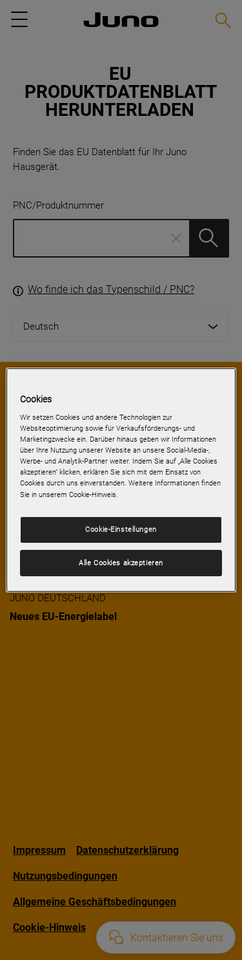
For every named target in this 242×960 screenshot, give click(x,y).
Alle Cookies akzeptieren (121, 562)
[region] (121, 480)
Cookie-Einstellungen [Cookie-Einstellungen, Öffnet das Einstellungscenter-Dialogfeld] (120, 529)
